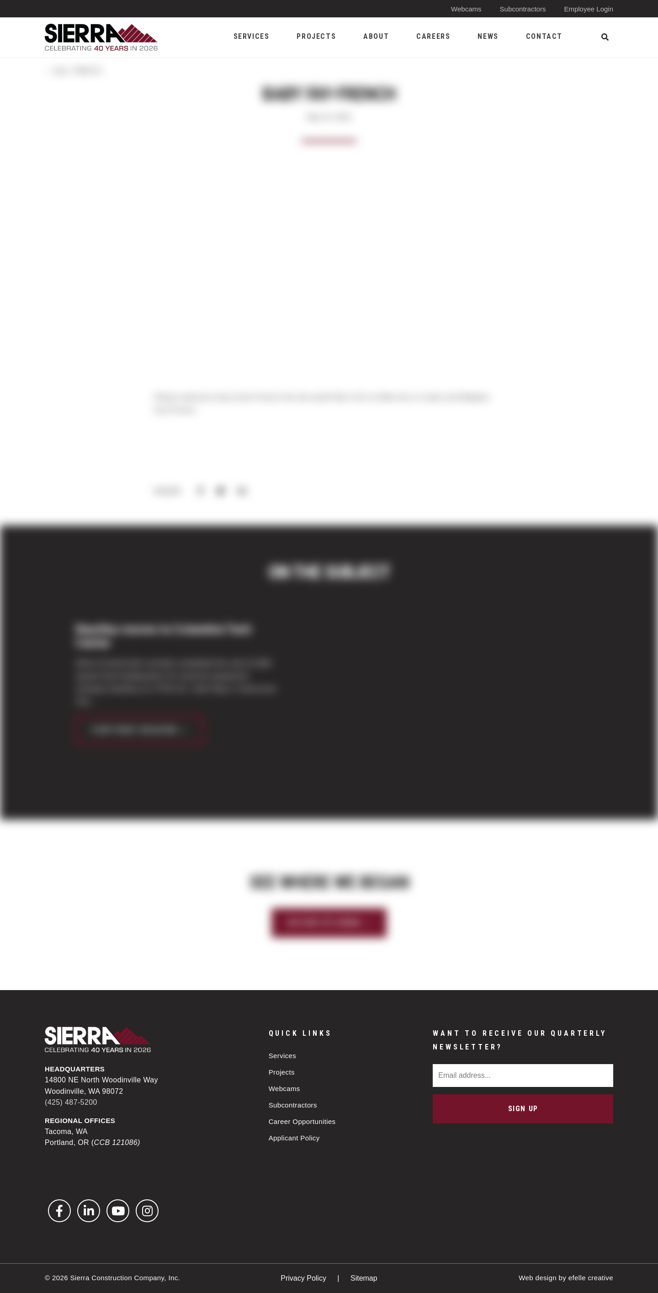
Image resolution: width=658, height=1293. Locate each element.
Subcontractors (523, 9)
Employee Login (588, 9)
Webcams (466, 9)
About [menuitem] (376, 36)
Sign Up (523, 1108)
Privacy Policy (304, 1278)
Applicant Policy (294, 1138)
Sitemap (363, 1278)
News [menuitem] (488, 36)
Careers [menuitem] (433, 36)
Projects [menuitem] (316, 36)
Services (283, 1056)
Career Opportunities (302, 1121)
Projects (282, 1072)
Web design (538, 1278)
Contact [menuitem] (544, 36)
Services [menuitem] (251, 36)
